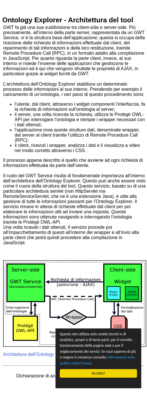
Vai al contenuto (18, 4)
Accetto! (98, 373)
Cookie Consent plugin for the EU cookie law (98, 383)
